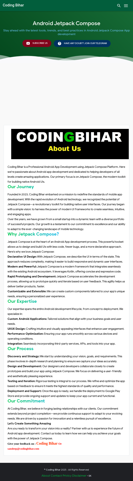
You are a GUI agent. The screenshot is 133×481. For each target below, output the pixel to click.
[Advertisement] (66, 97)
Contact (56, 476)
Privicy (67, 476)
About (46, 476)
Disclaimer (79, 476)
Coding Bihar (47, 443)
